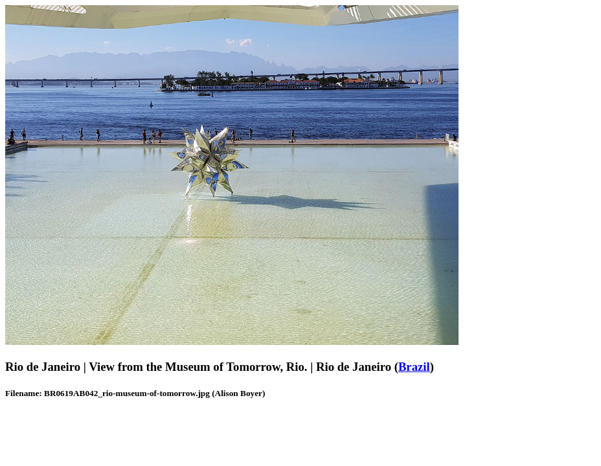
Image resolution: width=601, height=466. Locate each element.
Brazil (414, 366)
